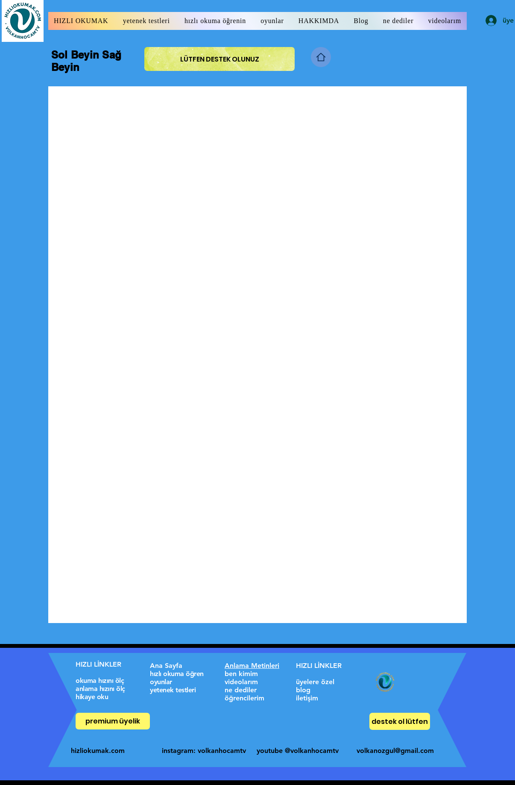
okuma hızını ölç (100, 680)
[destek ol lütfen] (399, 721)
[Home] (321, 57)
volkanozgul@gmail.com (395, 751)
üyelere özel (315, 682)
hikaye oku (92, 697)
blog (303, 690)
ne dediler (241, 690)
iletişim (307, 698)
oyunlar (161, 682)
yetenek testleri (173, 690)
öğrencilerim (244, 698)
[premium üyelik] (113, 721)
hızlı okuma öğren (177, 674)
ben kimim (241, 674)
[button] (81, 21)
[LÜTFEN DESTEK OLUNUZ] (219, 59)
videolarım (241, 682)
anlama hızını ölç (100, 689)
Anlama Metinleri (252, 666)
